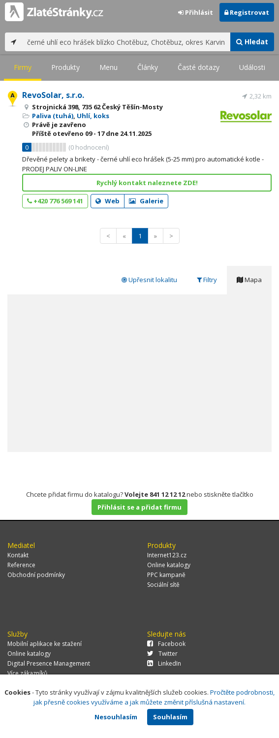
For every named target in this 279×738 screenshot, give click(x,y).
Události (252, 67)
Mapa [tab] (249, 279)
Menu (108, 67)
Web (107, 200)
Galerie (146, 200)
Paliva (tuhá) (52, 115)
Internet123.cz (166, 555)
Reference (21, 565)
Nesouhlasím (115, 716)
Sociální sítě (163, 584)
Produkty (65, 67)
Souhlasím (170, 716)
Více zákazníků (27, 673)
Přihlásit (195, 12)
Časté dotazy (198, 67)
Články (147, 67)
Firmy (22, 67)
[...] (126, 41)
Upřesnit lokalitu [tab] (149, 279)
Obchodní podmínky (36, 575)
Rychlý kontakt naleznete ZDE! (147, 182)
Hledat (252, 41)
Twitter (162, 653)
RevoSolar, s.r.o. (53, 95)
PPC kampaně (166, 575)
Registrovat (246, 12)
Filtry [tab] (207, 279)
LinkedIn (164, 663)
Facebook (166, 644)
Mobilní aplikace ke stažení (44, 644)
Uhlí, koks (93, 115)
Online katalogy (168, 565)
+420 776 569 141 (55, 200)
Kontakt (18, 555)
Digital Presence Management (48, 663)
